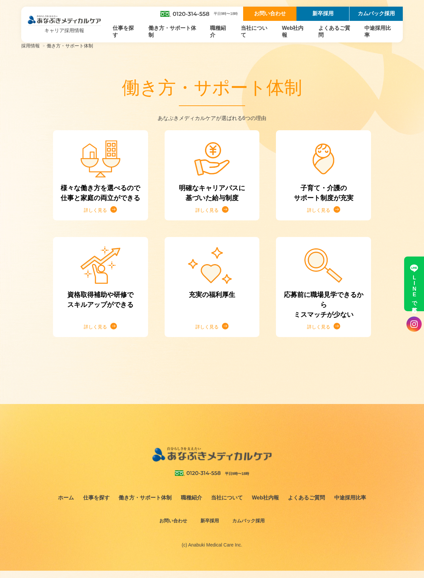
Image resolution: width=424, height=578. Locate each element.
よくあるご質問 (334, 31)
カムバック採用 (376, 13)
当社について (254, 31)
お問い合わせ (270, 13)
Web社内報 (292, 31)
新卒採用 (323, 13)
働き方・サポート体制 (172, 31)
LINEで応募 (414, 283)
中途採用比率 (377, 31)
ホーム (66, 505)
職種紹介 (218, 31)
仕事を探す (123, 31)
